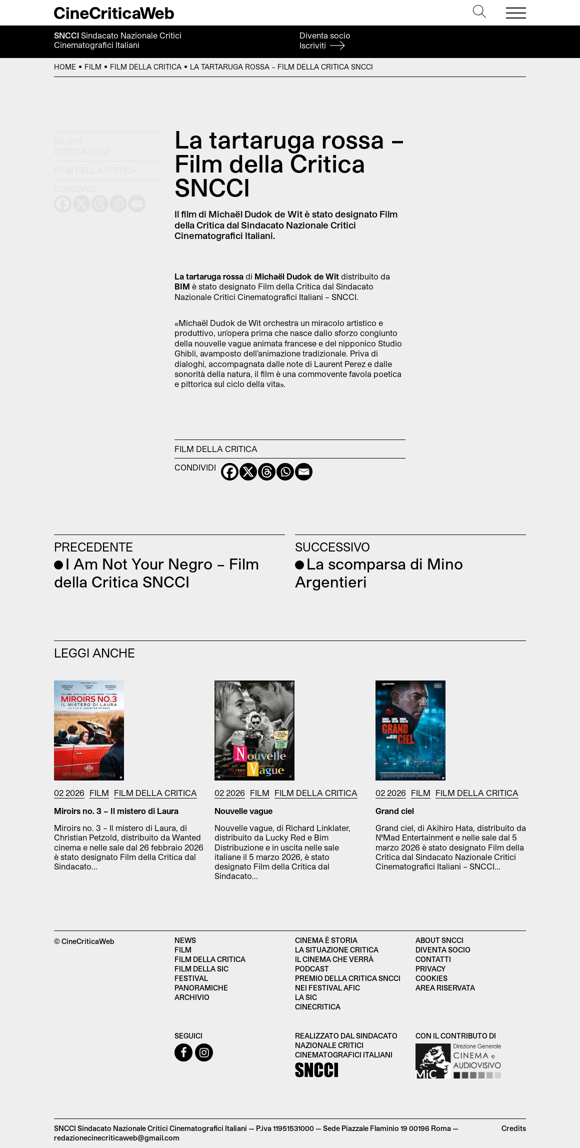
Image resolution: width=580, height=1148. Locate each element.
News (185, 940)
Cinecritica (317, 1006)
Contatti (433, 959)
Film (93, 66)
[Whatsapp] (285, 471)
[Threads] (267, 471)
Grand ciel (395, 811)
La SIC (306, 997)
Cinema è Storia (326, 940)
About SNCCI (440, 940)
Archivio (192, 997)
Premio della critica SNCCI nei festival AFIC (347, 983)
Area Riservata (445, 988)
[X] (248, 471)
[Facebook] (229, 471)
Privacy (431, 968)
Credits (514, 1128)
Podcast (312, 968)
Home (65, 66)
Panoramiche (201, 988)
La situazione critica (336, 950)
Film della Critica (146, 66)
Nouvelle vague (243, 811)
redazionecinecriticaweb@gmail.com (117, 1138)
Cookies (432, 978)
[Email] (303, 471)
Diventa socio (325, 40)
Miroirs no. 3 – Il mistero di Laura (116, 811)
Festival (191, 978)
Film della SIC (201, 968)
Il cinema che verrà (334, 959)
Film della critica (210, 959)
